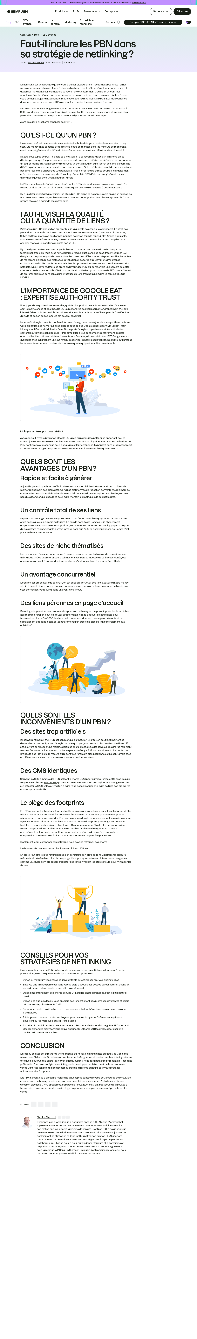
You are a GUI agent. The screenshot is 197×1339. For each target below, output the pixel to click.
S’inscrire (182, 11)
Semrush (111, 22)
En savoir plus (139, 2)
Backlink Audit (102, 1029)
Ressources (90, 11)
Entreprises (113, 11)
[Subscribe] (153, 22)
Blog (8, 22)
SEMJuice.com (38, 861)
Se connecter (161, 11)
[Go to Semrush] (17, 11)
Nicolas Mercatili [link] (36, 62)
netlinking (28, 84)
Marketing (70, 22)
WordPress (50, 782)
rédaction (94, 490)
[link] (26, 1122)
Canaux (42, 22)
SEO (17, 22)
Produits (60, 11)
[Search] (118, 22)
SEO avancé (49, 34)
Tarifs (76, 11)
